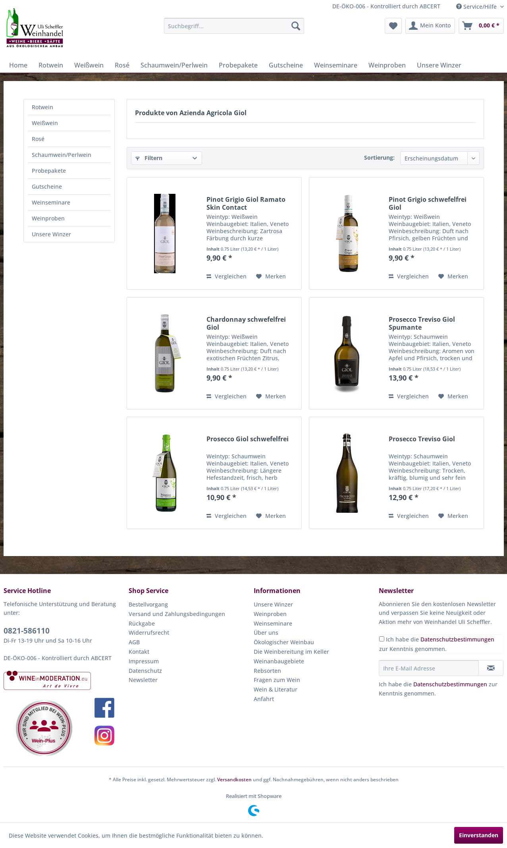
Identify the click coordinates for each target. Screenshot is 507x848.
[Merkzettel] (393, 26)
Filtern (148, 158)
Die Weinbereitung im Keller (291, 651)
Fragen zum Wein (277, 680)
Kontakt (139, 651)
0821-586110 (27, 631)
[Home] (18, 65)
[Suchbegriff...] (234, 26)
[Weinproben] (387, 65)
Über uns (266, 632)
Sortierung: (379, 157)
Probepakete (49, 170)
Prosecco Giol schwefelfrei (247, 439)
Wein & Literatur (275, 689)
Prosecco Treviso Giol (422, 439)
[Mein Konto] (430, 26)
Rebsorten (267, 670)
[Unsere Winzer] (439, 65)
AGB (134, 642)
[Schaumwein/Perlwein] (174, 65)
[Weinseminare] (335, 65)
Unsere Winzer (51, 234)
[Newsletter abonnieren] (490, 668)
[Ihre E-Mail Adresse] (429, 668)
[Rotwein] (51, 65)
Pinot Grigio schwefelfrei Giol (428, 203)
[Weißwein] (89, 65)
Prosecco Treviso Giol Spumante (422, 323)
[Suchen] (295, 26)
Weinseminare (51, 202)
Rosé (38, 139)
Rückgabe (142, 623)
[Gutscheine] (285, 65)
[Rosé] (122, 65)
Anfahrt (264, 699)
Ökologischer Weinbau (284, 642)
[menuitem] (234, 26)
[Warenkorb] (481, 26)
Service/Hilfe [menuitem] (477, 6)
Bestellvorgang (148, 604)
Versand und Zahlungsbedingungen (177, 614)
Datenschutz (145, 670)
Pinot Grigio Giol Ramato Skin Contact (245, 203)
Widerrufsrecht (149, 632)
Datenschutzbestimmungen (457, 639)
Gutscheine (47, 186)
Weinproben (48, 218)
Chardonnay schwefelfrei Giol (246, 323)
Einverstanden (478, 835)
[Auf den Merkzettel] (271, 276)
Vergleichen (226, 276)
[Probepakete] (238, 65)
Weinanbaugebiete (279, 661)
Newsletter (143, 680)
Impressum (144, 661)
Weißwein (45, 123)
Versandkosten (234, 779)
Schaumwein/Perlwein (61, 154)
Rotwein (42, 107)
